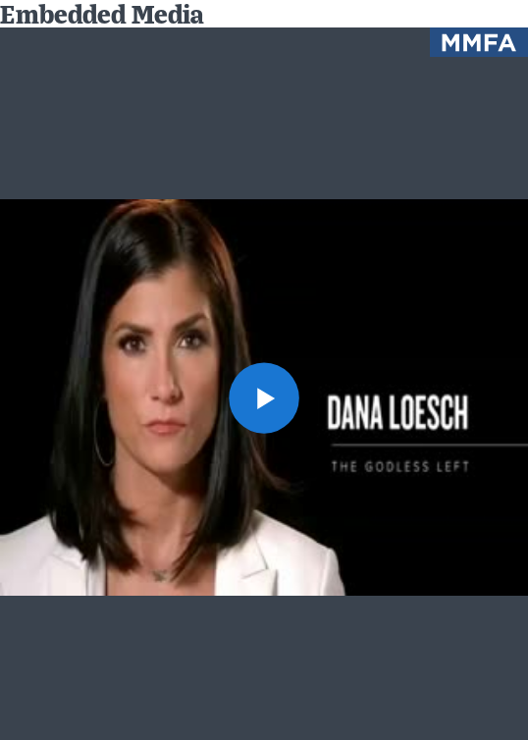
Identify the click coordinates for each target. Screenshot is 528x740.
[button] (264, 398)
